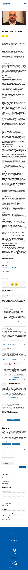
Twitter (17, 567)
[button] (24, 3)
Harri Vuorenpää (7, 493)
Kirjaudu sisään (6, 443)
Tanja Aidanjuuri (8, 511)
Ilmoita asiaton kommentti (11, 303)
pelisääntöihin (17, 433)
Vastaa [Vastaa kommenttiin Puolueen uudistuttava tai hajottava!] (5, 324)
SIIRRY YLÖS (13, 557)
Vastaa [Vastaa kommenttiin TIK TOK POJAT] (5, 379)
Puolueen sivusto (14, 532)
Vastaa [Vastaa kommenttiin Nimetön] (3, 303)
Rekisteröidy (16, 443)
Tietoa (14, 543)
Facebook (10, 567)
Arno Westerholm (7, 519)
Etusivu (14, 542)
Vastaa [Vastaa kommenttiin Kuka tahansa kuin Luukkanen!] (3, 414)
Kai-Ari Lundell (7, 515)
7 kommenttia (23, 36)
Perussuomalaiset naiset (14, 534)
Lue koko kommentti (15, 321)
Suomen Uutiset (14, 533)
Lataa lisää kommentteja (14, 419)
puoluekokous (14, 267)
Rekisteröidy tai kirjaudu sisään (8, 441)
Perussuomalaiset (6, 267)
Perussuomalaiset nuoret (14, 536)
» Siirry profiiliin (5, 477)
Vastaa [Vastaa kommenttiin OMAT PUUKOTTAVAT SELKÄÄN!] (3, 399)
